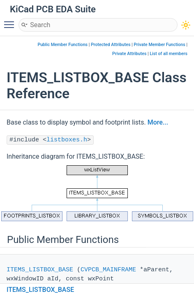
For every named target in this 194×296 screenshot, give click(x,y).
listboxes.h (66, 139)
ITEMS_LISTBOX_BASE (40, 269)
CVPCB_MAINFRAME (108, 269)
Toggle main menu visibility (11, 21)
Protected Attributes (110, 44)
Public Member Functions (62, 44)
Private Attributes (129, 53)
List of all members (168, 53)
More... (158, 122)
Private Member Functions (159, 44)
